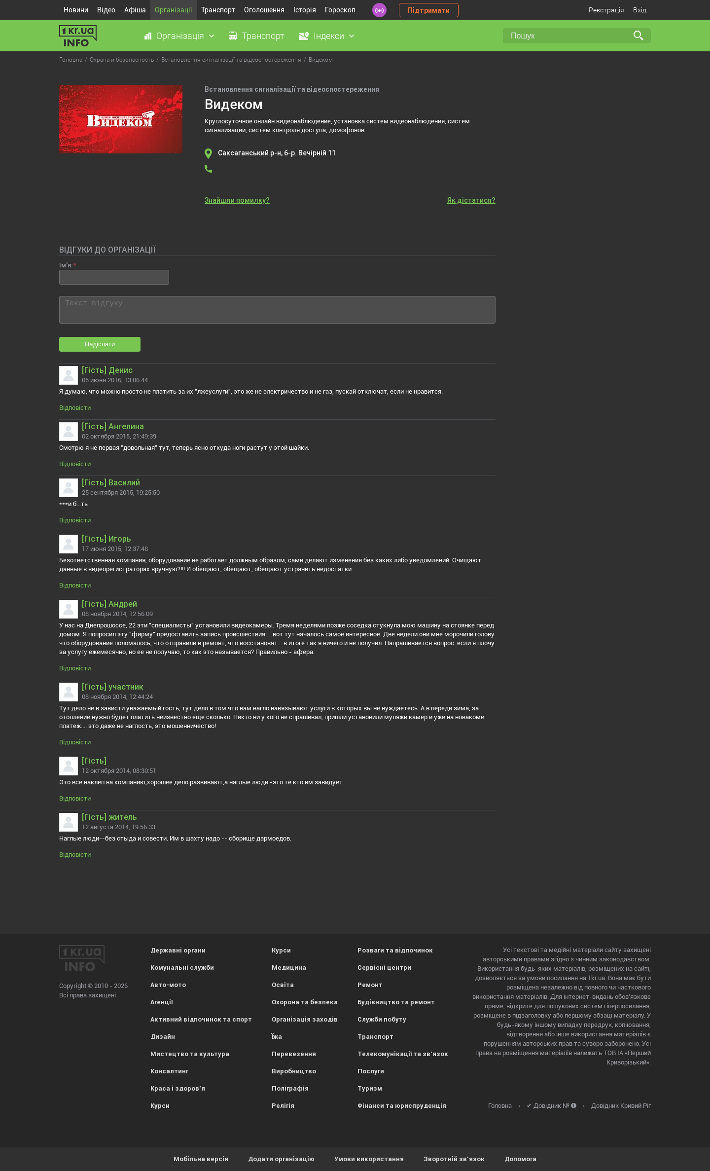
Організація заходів (305, 1019)
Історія (304, 10)
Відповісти (75, 407)
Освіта (283, 984)
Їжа (277, 1036)
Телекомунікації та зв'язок (402, 1054)
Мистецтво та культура (189, 1054)
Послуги (370, 1071)
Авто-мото (168, 984)
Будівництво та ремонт (396, 1002)
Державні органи (178, 950)
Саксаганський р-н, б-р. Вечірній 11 (277, 153)
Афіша (135, 10)
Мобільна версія (201, 1159)
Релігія (283, 1105)
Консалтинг (169, 1071)
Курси (160, 1105)
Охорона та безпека (305, 1002)
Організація (180, 36)
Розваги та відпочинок (395, 950)
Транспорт (218, 10)
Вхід (639, 10)
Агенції (161, 1002)
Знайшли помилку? (237, 200)
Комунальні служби (182, 967)
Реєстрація (606, 10)
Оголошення (264, 10)
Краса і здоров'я (177, 1088)
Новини (76, 10)
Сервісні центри (384, 967)
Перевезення (294, 1054)
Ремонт (370, 984)
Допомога (520, 1159)
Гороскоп (340, 10)
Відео (106, 10)
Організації (173, 10)
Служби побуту (381, 1019)
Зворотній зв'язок (454, 1159)
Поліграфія (290, 1088)
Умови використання (369, 1159)
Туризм (369, 1088)
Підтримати (429, 10)
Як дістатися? (471, 200)
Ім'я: (65, 265)
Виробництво (294, 1071)
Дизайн (162, 1036)
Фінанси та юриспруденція (401, 1105)
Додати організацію (281, 1159)
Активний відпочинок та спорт (201, 1019)
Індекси (329, 36)
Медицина (289, 967)
